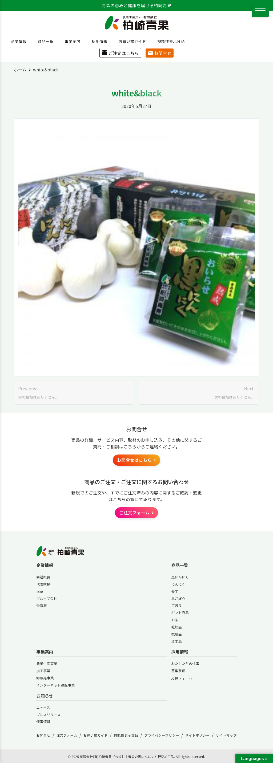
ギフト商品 (180, 612)
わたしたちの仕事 (185, 663)
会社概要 (43, 576)
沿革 (39, 591)
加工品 (176, 641)
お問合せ (159, 53)
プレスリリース (48, 714)
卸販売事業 (45, 677)
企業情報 (17, 41)
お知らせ (44, 695)
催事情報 (43, 721)
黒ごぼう (178, 598)
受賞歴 (41, 605)
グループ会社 (46, 598)
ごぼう (176, 605)
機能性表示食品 (169, 41)
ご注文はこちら (120, 53)
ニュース (43, 707)
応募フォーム (181, 677)
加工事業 (43, 670)
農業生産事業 (46, 663)
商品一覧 (44, 41)
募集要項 (178, 670)
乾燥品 (176, 627)
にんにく (178, 584)
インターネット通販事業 (55, 685)
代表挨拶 (43, 584)
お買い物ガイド (130, 41)
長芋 (174, 591)
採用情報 (97, 41)
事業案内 (71, 41)
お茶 (174, 619)
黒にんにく (180, 576)
